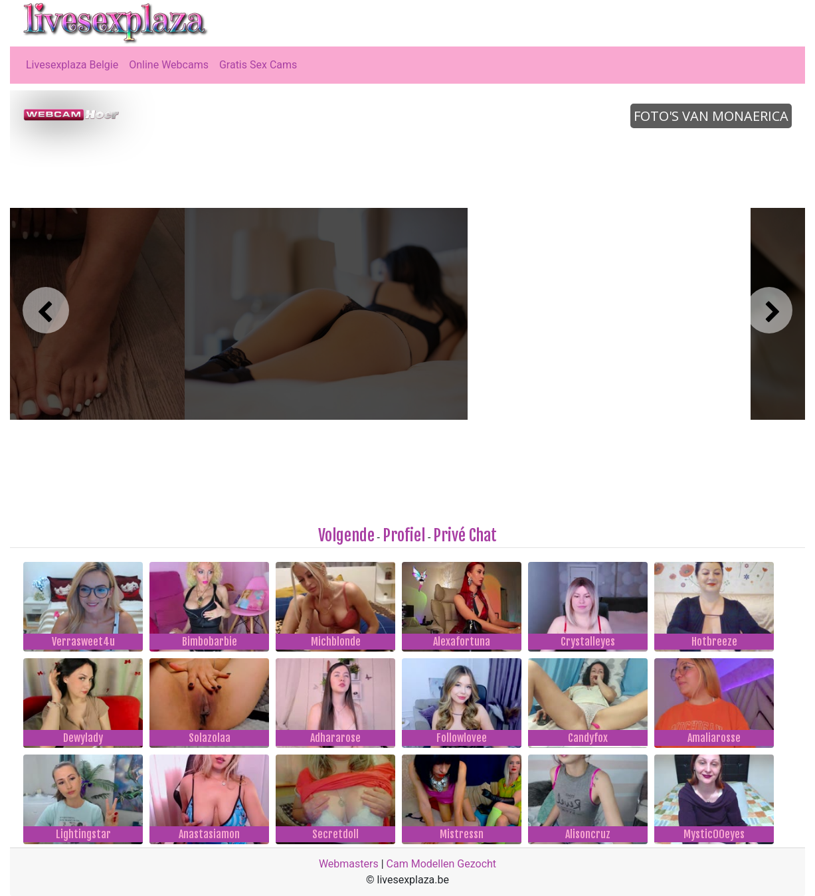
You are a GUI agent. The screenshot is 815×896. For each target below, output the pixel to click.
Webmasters (349, 863)
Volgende (346, 535)
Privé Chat (465, 535)
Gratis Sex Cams (258, 64)
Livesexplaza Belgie (72, 64)
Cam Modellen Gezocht (442, 863)
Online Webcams (169, 64)
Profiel (404, 535)
